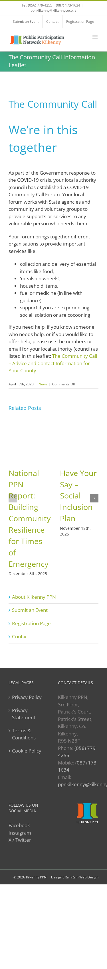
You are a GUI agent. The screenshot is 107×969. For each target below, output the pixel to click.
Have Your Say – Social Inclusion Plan (78, 496)
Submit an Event (30, 610)
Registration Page (31, 623)
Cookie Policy (26, 750)
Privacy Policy (27, 697)
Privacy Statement (23, 714)
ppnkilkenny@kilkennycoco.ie (53, 10)
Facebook (19, 825)
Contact (20, 636)
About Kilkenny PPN (34, 597)
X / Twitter (20, 840)
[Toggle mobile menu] (95, 37)
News (43, 384)
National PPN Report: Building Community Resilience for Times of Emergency (30, 518)
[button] (13, 498)
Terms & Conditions (24, 734)
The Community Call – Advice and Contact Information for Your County (53, 363)
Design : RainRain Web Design (74, 877)
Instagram (20, 832)
